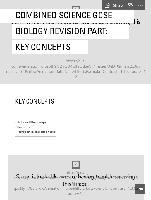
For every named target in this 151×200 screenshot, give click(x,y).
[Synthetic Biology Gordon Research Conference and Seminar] (75, 42)
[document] (75, 100)
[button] (113, 5)
